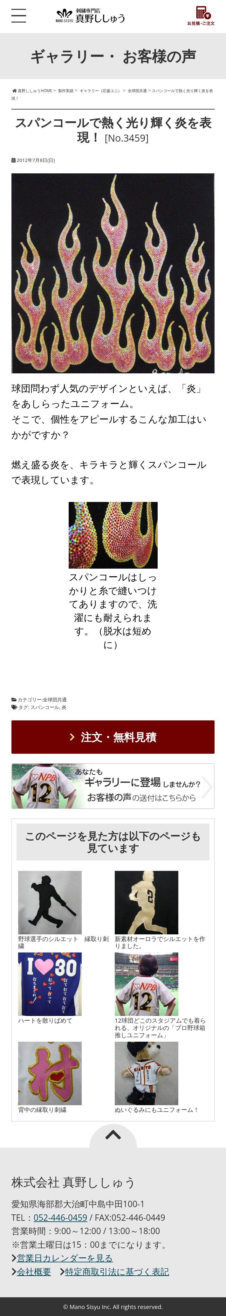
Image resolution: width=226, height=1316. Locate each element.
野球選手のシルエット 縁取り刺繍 (63, 942)
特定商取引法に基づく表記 (117, 1271)
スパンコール (45, 707)
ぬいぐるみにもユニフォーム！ (157, 1110)
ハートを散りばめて (45, 1020)
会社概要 (34, 1271)
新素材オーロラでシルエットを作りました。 (160, 942)
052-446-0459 (60, 1217)
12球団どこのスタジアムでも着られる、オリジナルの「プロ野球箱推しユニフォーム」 (160, 1027)
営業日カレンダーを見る (65, 1258)
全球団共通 (55, 699)
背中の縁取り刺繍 (42, 1110)
